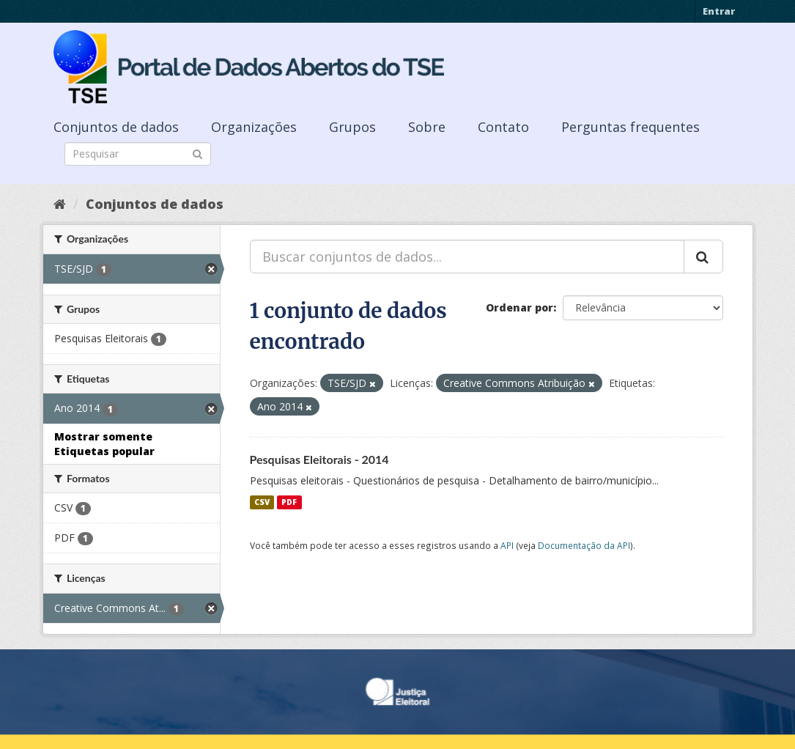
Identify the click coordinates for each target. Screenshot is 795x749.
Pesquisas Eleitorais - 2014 (319, 459)
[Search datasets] (137, 154)
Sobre (426, 127)
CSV (262, 502)
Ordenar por (519, 307)
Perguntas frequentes (630, 127)
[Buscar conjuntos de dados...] (467, 256)
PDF (289, 502)
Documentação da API (584, 545)
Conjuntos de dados (116, 127)
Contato (503, 127)
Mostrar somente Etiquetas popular (104, 443)
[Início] (59, 204)
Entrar (719, 11)
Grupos (352, 127)
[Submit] (197, 153)
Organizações (254, 127)
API (507, 545)
